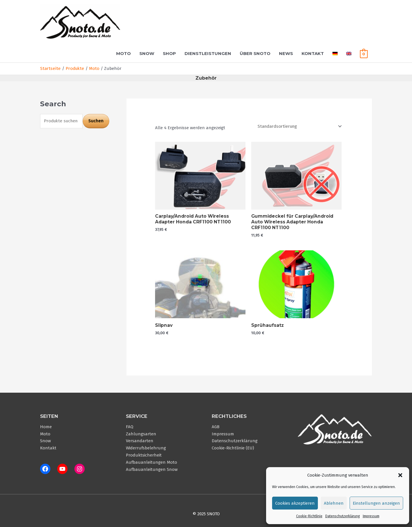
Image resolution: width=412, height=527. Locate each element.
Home (46, 425)
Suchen (96, 120)
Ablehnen (334, 503)
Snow (146, 53)
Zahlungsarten (141, 431)
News (286, 53)
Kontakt (313, 53)
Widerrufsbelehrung (146, 445)
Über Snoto (255, 53)
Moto (123, 53)
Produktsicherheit (144, 452)
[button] (400, 475)
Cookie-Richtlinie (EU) (233, 445)
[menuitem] (335, 53)
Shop (169, 53)
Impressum (371, 516)
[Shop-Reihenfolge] (298, 126)
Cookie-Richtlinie (309, 516)
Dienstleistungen (208, 53)
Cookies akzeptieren (295, 503)
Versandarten (139, 438)
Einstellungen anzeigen (376, 503)
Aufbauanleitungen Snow (152, 466)
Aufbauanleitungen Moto (151, 459)
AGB (215, 425)
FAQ (129, 425)
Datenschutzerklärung (342, 516)
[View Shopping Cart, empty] (364, 53)
